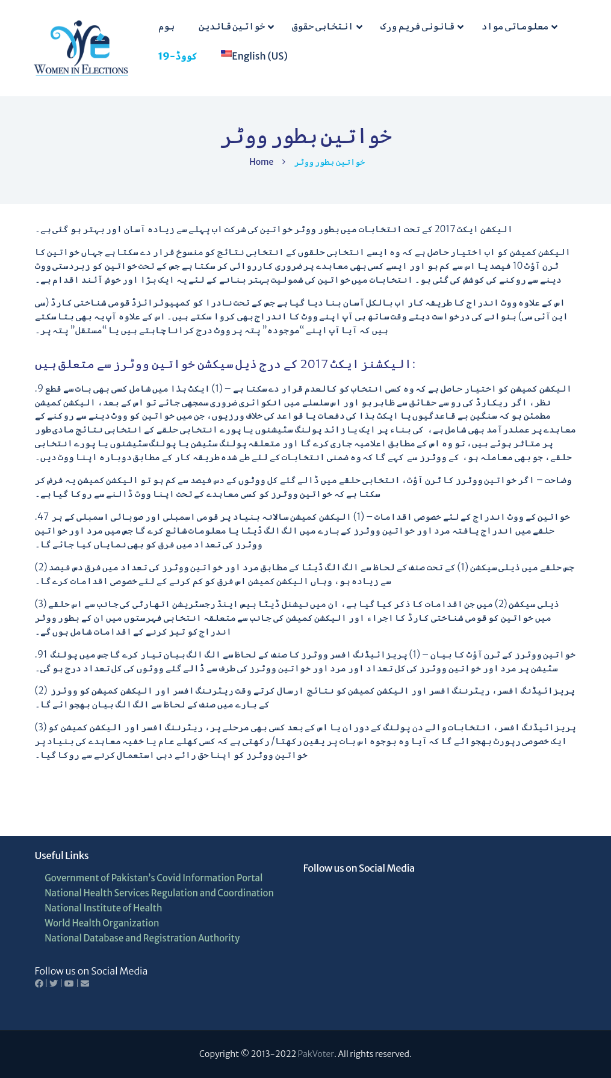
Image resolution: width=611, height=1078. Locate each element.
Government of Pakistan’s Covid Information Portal (153, 878)
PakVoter (316, 1054)
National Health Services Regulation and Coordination (159, 893)
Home (261, 162)
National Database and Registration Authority (142, 938)
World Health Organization (102, 923)
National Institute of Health (103, 908)
